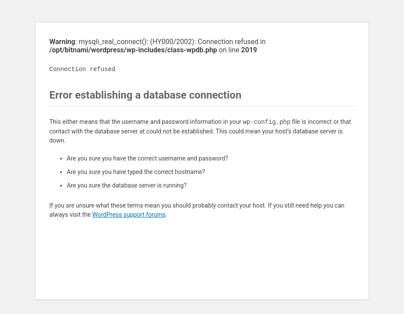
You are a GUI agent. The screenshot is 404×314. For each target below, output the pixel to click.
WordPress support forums (128, 214)
